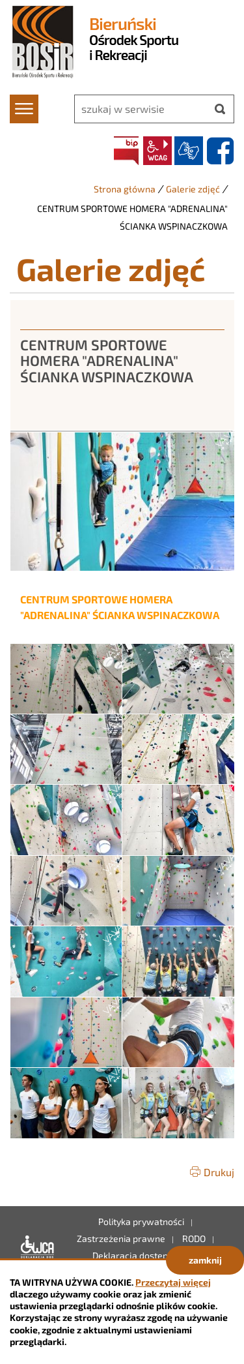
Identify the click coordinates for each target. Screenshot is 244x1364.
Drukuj (219, 1172)
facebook (220, 150)
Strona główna (125, 188)
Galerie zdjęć (193, 188)
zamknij (205, 1259)
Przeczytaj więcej (173, 1282)
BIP (126, 150)
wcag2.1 (157, 150)
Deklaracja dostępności (34, 1247)
